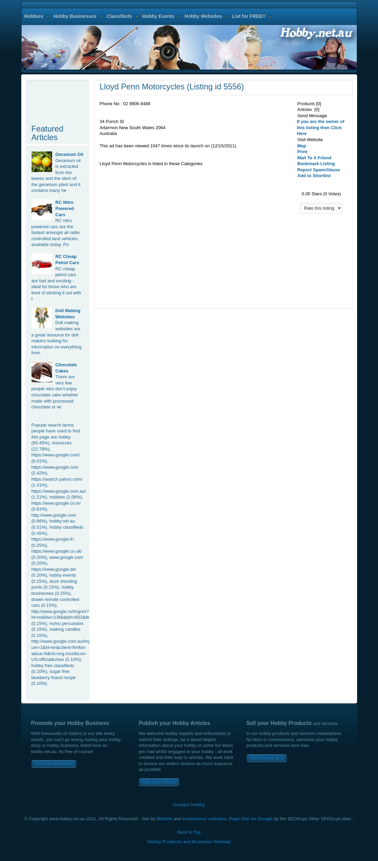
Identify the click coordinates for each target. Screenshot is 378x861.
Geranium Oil (70, 154)
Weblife (164, 818)
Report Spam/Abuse (318, 169)
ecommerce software (204, 818)
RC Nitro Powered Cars (65, 208)
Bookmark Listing (316, 163)
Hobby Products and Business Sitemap (189, 841)
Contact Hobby (189, 804)
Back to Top (189, 832)
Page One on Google (251, 818)
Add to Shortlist (314, 175)
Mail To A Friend (314, 157)
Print (302, 151)
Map (301, 145)
